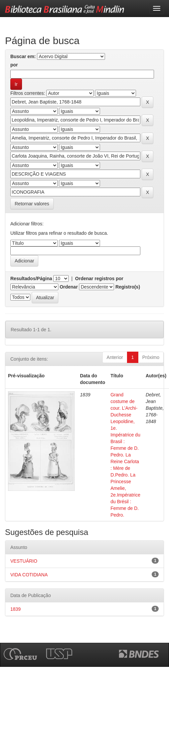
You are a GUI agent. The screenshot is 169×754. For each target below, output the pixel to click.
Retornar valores (32, 203)
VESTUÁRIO (23, 561)
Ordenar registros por (99, 278)
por (14, 64)
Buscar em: (23, 56)
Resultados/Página (31, 278)
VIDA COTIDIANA (29, 574)
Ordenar (69, 287)
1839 (15, 609)
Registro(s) (127, 287)
